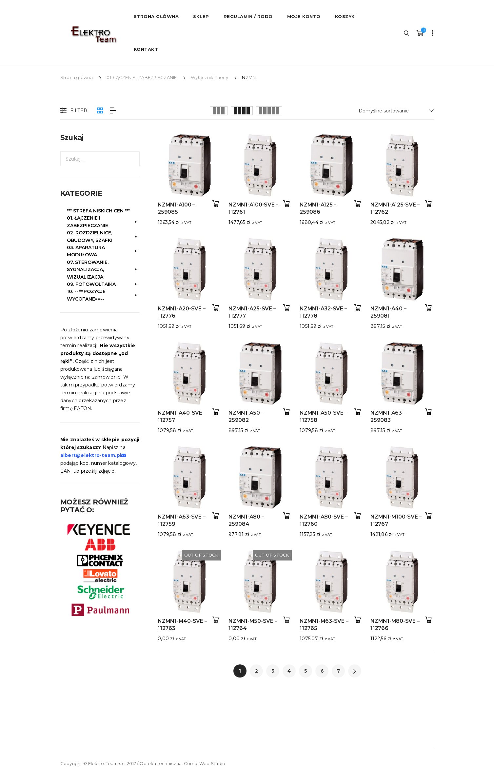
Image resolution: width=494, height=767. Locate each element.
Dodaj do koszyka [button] (216, 204)
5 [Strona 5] (305, 671)
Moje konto (304, 16)
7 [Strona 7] (338, 671)
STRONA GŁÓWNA (156, 16)
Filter (73, 111)
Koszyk (345, 16)
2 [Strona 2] (256, 671)
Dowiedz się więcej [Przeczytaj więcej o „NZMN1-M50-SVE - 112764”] (284, 610)
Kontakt (146, 49)
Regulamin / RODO (248, 16)
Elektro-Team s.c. (107, 763)
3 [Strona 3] (272, 671)
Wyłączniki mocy (209, 77)
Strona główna (76, 77)
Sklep (201, 16)
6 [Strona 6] (322, 671)
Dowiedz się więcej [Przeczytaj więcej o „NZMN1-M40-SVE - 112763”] (216, 610)
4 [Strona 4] (289, 671)
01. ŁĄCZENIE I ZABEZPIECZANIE (142, 77)
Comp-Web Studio (205, 763)
